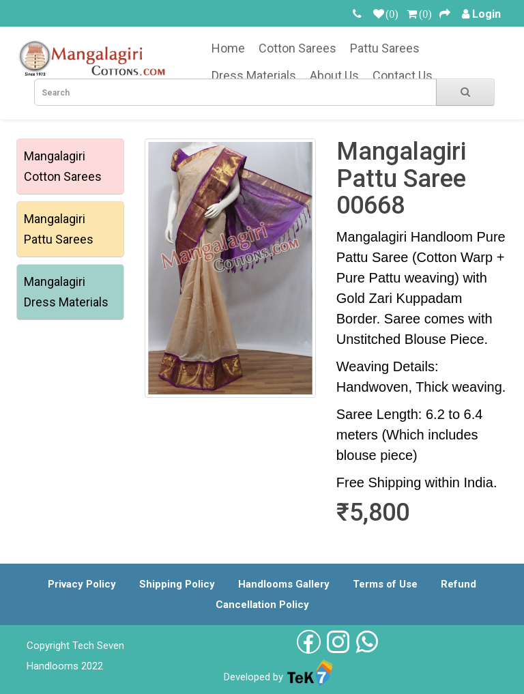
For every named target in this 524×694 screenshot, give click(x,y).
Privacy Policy (82, 584)
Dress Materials (254, 75)
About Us (334, 75)
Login (486, 14)
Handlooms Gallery (284, 584)
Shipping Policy (177, 584)
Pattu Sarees (385, 48)
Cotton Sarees (297, 48)
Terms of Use (385, 584)
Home (228, 48)
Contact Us (403, 75)
